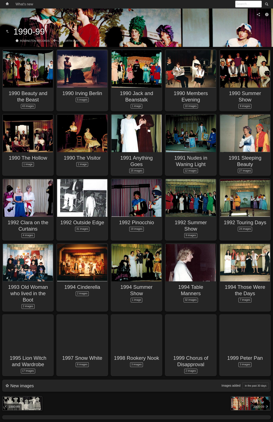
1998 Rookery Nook (136, 358)
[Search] (248, 4)
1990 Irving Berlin (82, 93)
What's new (24, 4)
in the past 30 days (255, 385)
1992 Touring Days (245, 222)
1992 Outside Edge (82, 222)
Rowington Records (35, 40)
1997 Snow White (82, 358)
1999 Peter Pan (245, 358)
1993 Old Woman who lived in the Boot (28, 293)
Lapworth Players (71, 40)
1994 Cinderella (82, 287)
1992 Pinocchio (136, 222)
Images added (231, 385)
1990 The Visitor (82, 158)
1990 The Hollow (28, 158)
